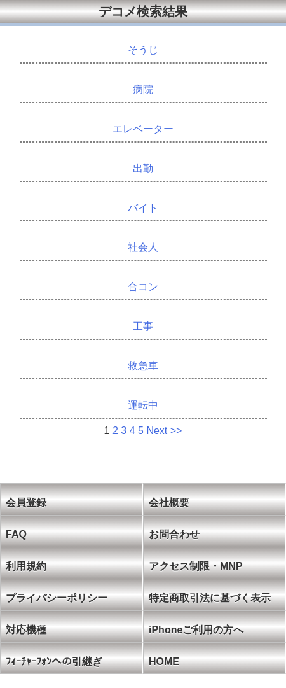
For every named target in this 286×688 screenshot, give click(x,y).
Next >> (164, 430)
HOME (164, 661)
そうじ (143, 50)
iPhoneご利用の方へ (196, 629)
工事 (143, 326)
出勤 (143, 168)
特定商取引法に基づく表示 (210, 598)
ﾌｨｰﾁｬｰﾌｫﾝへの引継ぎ (54, 661)
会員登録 (26, 502)
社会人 (143, 247)
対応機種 (26, 629)
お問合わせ (174, 534)
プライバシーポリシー (56, 598)
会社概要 (169, 502)
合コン (143, 286)
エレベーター (143, 128)
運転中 (143, 405)
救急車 (143, 365)
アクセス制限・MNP (196, 566)
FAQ (16, 534)
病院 (143, 89)
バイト (143, 207)
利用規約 (26, 566)
